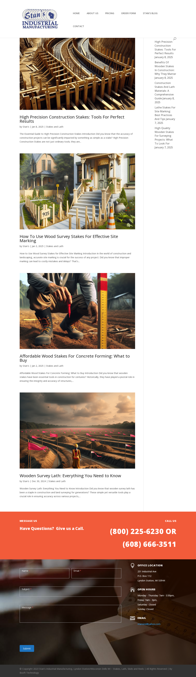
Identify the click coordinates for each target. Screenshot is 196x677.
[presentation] (44, 632)
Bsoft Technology (29, 672)
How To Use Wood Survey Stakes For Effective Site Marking (69, 238)
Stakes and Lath (54, 126)
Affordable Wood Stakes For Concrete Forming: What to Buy (75, 358)
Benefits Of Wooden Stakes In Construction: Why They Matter (165, 68)
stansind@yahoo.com (149, 624)
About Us (92, 13)
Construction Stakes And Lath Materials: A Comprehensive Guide (165, 90)
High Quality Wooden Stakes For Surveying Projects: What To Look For (164, 135)
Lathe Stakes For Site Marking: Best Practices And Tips (165, 113)
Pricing (109, 13)
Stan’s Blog (150, 13)
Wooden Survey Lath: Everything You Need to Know (70, 475)
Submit (27, 648)
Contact (78, 26)
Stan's (26, 126)
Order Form (128, 13)
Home (76, 13)
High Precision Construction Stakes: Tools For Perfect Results (72, 119)
